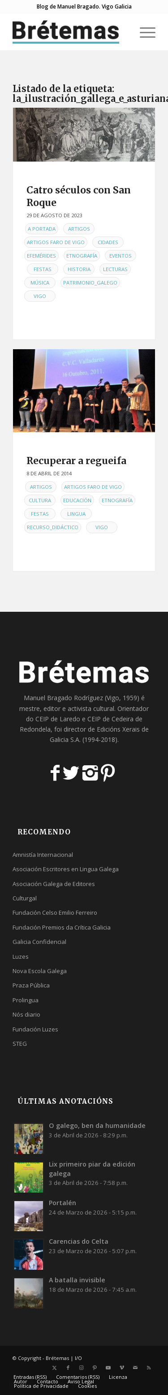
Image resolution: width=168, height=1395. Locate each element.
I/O (78, 1358)
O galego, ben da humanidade (97, 1125)
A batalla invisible (77, 1280)
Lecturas (115, 269)
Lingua (76, 513)
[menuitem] (143, 32)
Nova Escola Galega (40, 971)
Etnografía (81, 255)
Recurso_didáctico (52, 527)
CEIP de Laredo (57, 719)
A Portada (42, 228)
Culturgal (25, 898)
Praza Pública (31, 985)
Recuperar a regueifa (76, 461)
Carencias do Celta (78, 1241)
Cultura (40, 500)
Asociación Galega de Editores (54, 884)
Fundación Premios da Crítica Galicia (62, 927)
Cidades (108, 242)
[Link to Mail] (135, 1367)
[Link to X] (54, 1367)
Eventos (120, 255)
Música (39, 282)
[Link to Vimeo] (122, 1367)
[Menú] (143, 32)
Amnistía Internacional (43, 855)
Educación (77, 500)
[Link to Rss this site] (148, 1367)
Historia (79, 269)
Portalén (62, 1202)
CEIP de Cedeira (110, 719)
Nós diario (26, 1014)
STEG (20, 1044)
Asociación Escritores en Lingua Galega (66, 869)
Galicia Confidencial (39, 942)
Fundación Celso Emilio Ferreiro (55, 912)
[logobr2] (70, 32)
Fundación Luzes (35, 1029)
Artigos (79, 228)
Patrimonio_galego (90, 282)
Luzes (21, 956)
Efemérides (41, 255)
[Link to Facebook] (68, 1367)
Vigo (40, 296)
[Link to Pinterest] (95, 1367)
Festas (43, 269)
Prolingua (26, 1000)
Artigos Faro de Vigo (56, 242)
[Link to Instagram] (81, 1367)
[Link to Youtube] (108, 1367)
